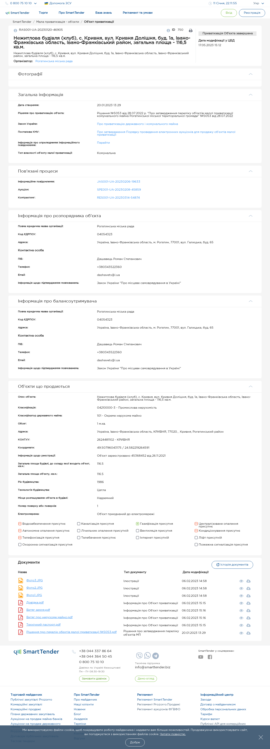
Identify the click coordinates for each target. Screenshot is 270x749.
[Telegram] (155, 657)
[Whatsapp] (147, 658)
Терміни (80, 724)
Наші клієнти (84, 704)
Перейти (103, 143)
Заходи (205, 699)
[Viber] (139, 657)
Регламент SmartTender (154, 699)
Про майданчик (85, 699)
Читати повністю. (173, 734)
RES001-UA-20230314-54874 (118, 198)
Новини (79, 709)
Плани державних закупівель (33, 714)
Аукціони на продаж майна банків (36, 719)
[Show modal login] (229, 13)
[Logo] (17, 13)
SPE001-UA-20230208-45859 (119, 190)
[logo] (36, 652)
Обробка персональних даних (223, 709)
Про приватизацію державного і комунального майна (137, 124)
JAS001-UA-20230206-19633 (118, 182)
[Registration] (252, 13)
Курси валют (210, 719)
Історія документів (232, 564)
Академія (81, 719)
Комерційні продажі (26, 709)
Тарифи (206, 714)
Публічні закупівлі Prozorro (31, 699)
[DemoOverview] (146, 679)
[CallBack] (94, 679)
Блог (77, 714)
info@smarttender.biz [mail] (152, 667)
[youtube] (200, 658)
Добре (135, 742)
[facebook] (209, 658)
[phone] (95, 651)
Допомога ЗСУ (58, 3)
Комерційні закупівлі (26, 704)
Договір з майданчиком (218, 704)
